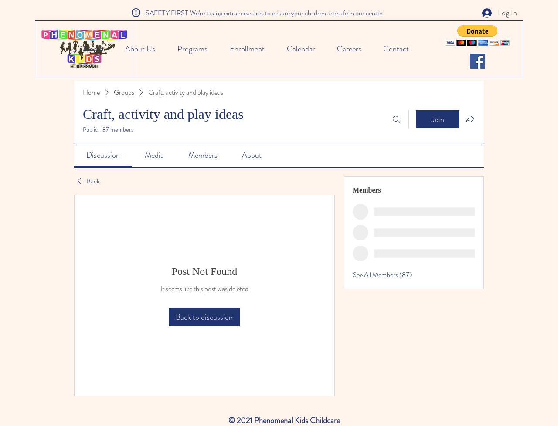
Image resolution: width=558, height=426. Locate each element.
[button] (478, 35)
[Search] (396, 119)
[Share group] (470, 119)
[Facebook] (477, 61)
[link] (103, 155)
